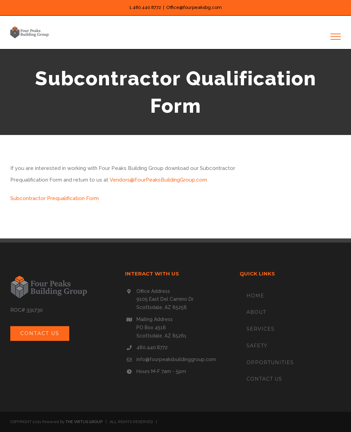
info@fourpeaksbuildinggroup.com (176, 359)
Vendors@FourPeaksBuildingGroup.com (158, 180)
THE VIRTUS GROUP (83, 422)
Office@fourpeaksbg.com (194, 7)
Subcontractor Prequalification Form (54, 198)
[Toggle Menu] (336, 37)
